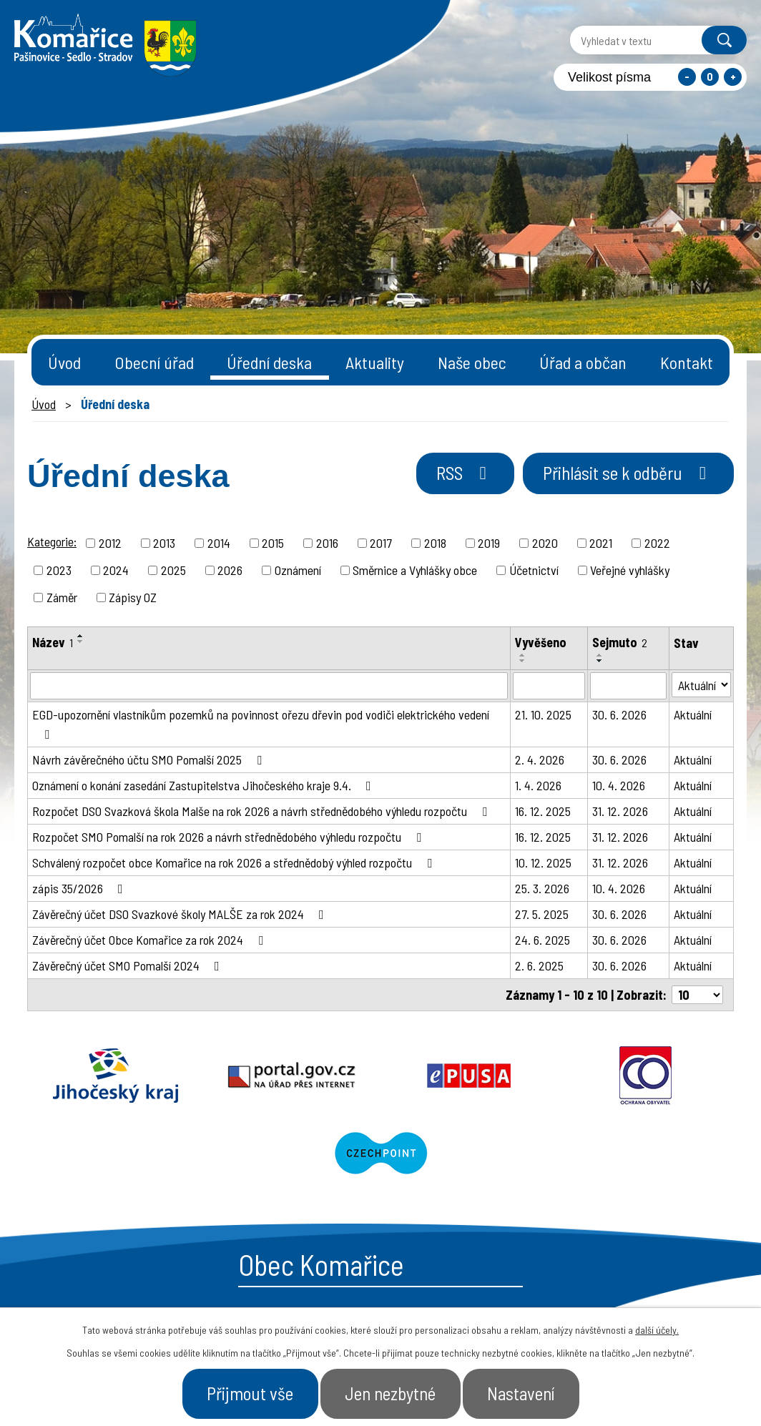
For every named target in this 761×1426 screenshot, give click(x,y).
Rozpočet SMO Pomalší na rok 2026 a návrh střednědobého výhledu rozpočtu (229, 837)
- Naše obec (667, 1291)
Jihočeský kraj (98, 1075)
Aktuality (374, 362)
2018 (435, 543)
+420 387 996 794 (293, 1284)
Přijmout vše (250, 1393)
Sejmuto (619, 642)
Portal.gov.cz (239, 1075)
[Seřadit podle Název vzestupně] (81, 636)
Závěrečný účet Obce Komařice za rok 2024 (150, 940)
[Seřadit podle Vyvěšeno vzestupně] (523, 655)
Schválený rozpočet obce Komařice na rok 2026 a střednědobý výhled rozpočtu (235, 862)
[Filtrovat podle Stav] (701, 684)
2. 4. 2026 (539, 759)
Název (52, 642)
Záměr (61, 597)
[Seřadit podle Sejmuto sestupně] (600, 661)
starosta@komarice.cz (311, 1248)
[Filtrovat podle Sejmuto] (628, 685)
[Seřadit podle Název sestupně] (81, 641)
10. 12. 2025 (543, 862)
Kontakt (686, 362)
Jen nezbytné (390, 1393)
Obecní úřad (154, 362)
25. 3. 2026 (542, 888)
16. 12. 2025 (543, 811)
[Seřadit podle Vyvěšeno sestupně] (523, 661)
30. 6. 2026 (619, 714)
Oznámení (298, 570)
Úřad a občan (583, 362)
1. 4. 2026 (538, 785)
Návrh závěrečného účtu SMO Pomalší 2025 (149, 759)
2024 (116, 570)
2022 (657, 543)
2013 (164, 543)
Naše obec (472, 362)
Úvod (64, 362)
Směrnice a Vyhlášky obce (415, 570)
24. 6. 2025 (542, 940)
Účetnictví (534, 570)
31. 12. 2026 (620, 811)
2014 (218, 543)
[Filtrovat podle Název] (269, 685)
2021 (600, 543)
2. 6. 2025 (539, 965)
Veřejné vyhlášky (629, 570)
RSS (465, 472)
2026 (229, 570)
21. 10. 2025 (543, 714)
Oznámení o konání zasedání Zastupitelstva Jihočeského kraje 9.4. (204, 785)
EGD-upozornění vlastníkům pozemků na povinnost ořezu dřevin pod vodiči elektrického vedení (260, 724)
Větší (733, 77)
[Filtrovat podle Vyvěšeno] (549, 685)
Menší (687, 77)
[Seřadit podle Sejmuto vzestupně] (600, 655)
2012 (110, 543)
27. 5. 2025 (542, 914)
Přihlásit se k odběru (628, 472)
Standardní (710, 77)
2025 (173, 570)
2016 (327, 543)
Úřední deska (269, 362)
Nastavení (520, 1393)
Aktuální (693, 714)
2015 (273, 543)
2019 (489, 543)
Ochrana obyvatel (522, 1075)
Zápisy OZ (133, 597)
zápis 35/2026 (80, 888)
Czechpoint (663, 1075)
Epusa (380, 1075)
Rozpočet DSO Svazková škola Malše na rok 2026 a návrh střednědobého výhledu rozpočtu (262, 811)
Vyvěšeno (540, 642)
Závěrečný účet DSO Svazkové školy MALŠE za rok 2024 (181, 914)
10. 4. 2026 (618, 785)
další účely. (657, 1330)
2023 (59, 570)
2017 (381, 543)
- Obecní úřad (565, 1291)
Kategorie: (52, 541)
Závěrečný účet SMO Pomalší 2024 (128, 965)
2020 (545, 543)
